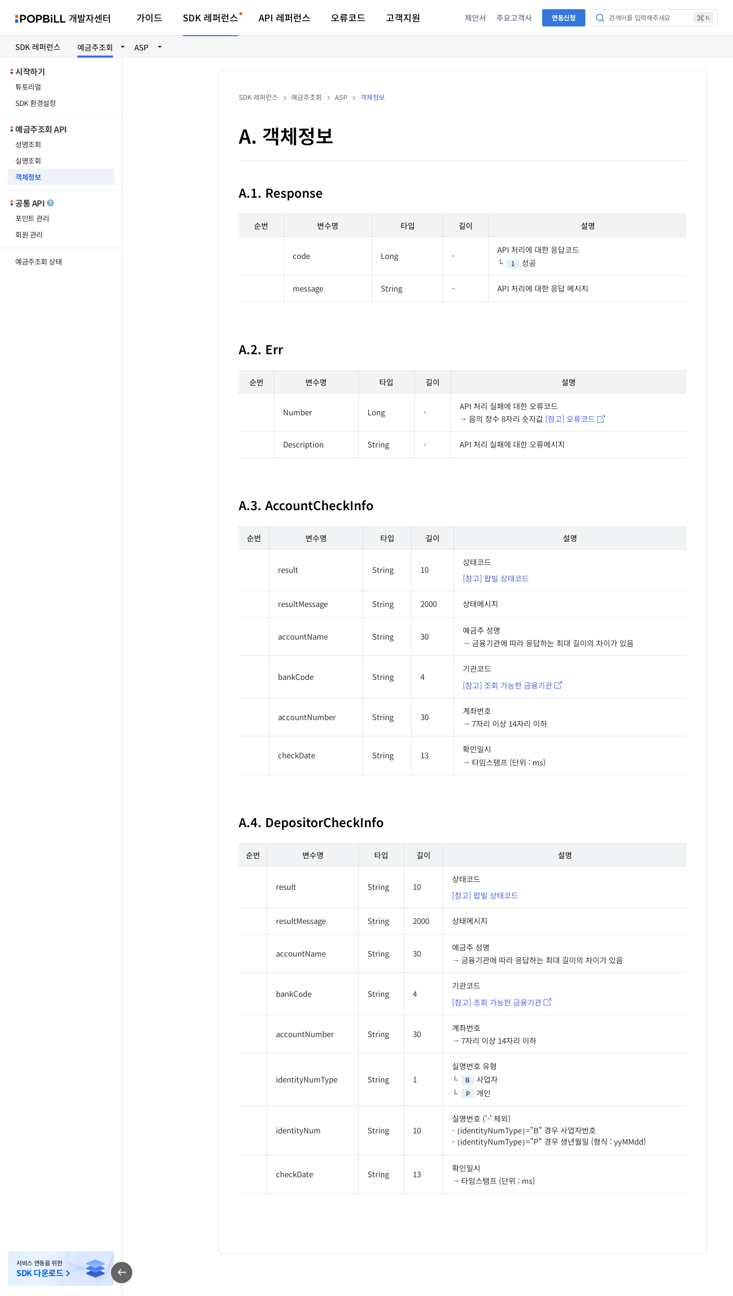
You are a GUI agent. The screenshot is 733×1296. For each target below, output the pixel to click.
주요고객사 (514, 17)
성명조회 (28, 144)
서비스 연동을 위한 (39, 1268)
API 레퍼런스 (285, 17)
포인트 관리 (32, 218)
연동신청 (564, 17)
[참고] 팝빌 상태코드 (496, 578)
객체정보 (28, 177)
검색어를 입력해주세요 (661, 17)
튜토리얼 (28, 87)
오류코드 (348, 17)
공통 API (34, 203)
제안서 (475, 17)
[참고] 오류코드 (570, 418)
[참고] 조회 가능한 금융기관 (507, 685)
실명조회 (28, 160)
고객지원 (403, 17)
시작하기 (30, 71)
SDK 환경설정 (35, 103)
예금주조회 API (41, 129)
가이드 (149, 17)
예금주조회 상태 (38, 261)
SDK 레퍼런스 (210, 17)
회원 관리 (29, 234)
